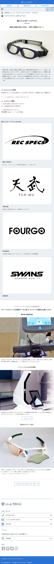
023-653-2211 (7, 515)
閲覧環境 (29, 562)
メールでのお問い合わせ (10, 519)
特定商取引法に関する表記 (19, 562)
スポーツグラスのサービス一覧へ (26, 484)
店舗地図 (6, 538)
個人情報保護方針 (6, 562)
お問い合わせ (26, 5)
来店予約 (9, 5)
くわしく (26, 418)
